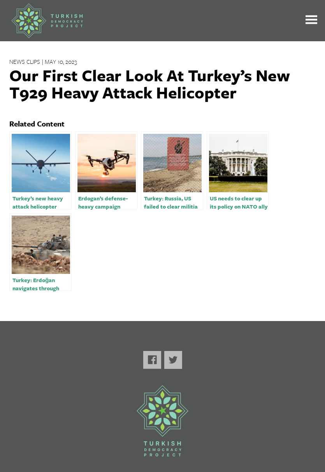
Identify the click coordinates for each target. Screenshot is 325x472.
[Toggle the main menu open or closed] (311, 20)
